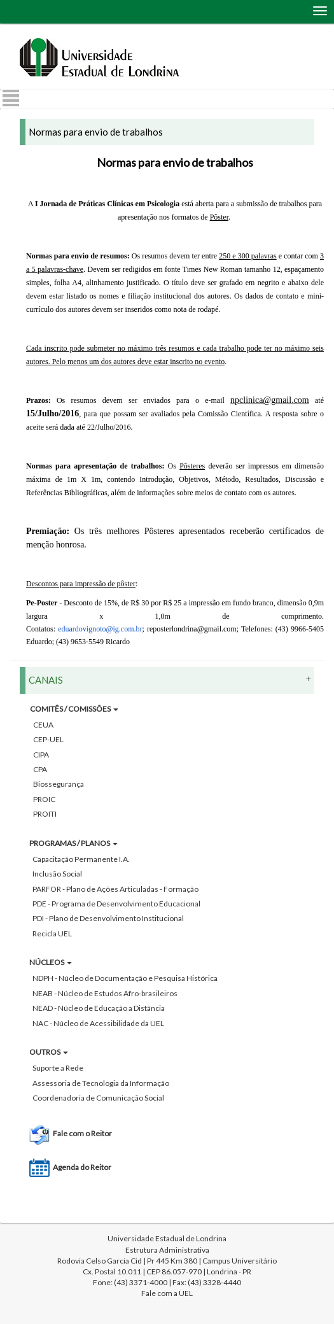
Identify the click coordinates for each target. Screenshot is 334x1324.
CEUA (43, 724)
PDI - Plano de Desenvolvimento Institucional (108, 918)
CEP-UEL (48, 739)
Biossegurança (58, 784)
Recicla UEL (52, 933)
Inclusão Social (57, 873)
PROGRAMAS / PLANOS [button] (73, 843)
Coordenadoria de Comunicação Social (98, 1097)
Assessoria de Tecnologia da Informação (100, 1083)
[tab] (167, 935)
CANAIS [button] (170, 680)
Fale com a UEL (167, 1293)
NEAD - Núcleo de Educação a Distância (98, 1008)
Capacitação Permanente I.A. (81, 859)
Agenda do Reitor (82, 1167)
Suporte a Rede (57, 1068)
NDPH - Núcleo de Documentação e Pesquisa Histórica (125, 978)
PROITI (45, 814)
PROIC (44, 799)
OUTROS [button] (48, 1052)
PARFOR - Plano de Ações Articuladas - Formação (115, 889)
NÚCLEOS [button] (50, 962)
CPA (40, 769)
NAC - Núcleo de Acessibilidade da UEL (98, 1023)
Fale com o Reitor (82, 1133)
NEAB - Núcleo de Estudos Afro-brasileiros (104, 993)
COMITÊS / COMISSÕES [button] (74, 709)
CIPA (41, 754)
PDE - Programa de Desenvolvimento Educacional (116, 903)
